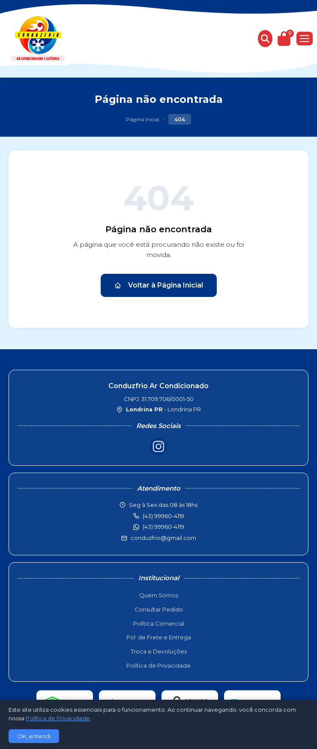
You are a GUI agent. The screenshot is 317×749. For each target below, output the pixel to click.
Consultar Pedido (159, 609)
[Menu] (304, 38)
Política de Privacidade (158, 665)
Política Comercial (158, 623)
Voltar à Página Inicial (158, 285)
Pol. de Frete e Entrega (158, 637)
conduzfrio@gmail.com (163, 537)
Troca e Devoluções (159, 651)
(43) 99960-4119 (163, 526)
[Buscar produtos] (265, 38)
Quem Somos (158, 595)
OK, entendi (34, 736)
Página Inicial (142, 119)
